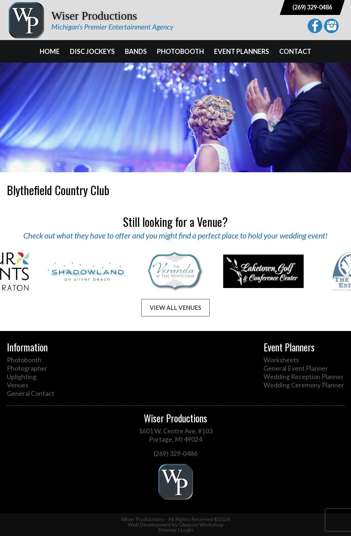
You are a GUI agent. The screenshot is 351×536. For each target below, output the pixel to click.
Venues (17, 385)
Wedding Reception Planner (304, 377)
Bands (136, 51)
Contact (295, 51)
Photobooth (180, 51)
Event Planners (241, 51)
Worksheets (281, 360)
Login (187, 530)
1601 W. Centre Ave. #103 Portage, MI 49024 (176, 435)
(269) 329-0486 (312, 7)
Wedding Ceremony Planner (304, 385)
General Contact (30, 393)
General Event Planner (296, 368)
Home (50, 51)
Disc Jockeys (92, 51)
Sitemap (167, 530)
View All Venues (175, 307)
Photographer (27, 368)
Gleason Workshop (201, 524)
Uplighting (21, 377)
